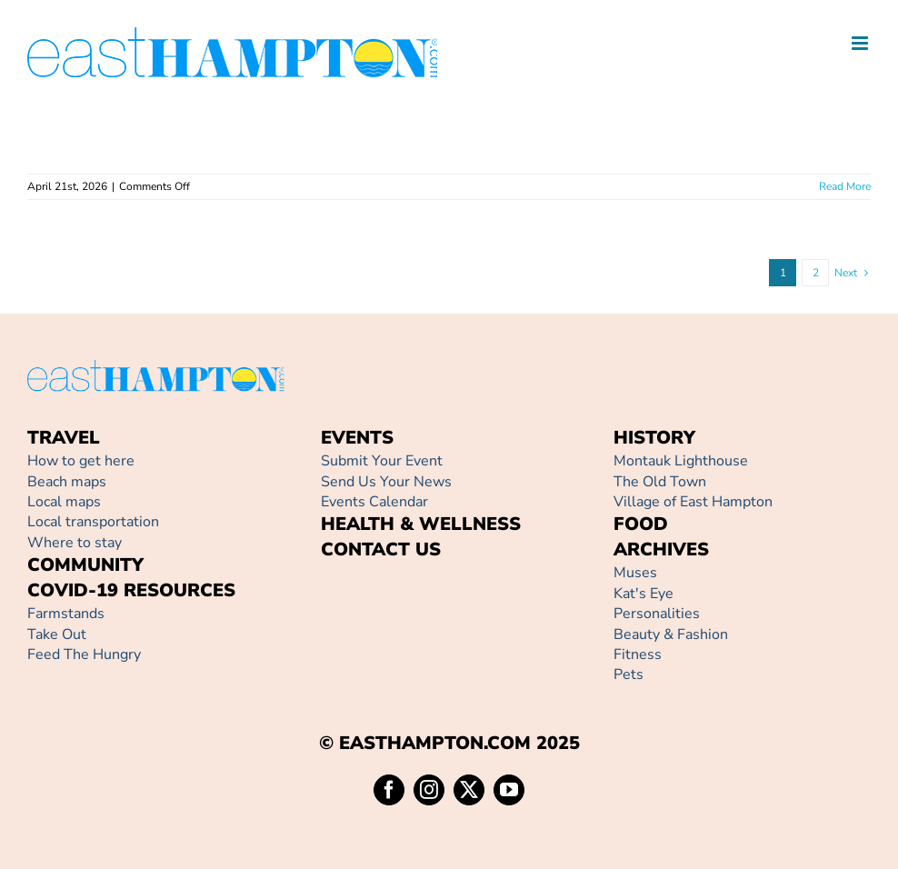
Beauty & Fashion (671, 634)
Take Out (56, 634)
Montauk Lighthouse (681, 461)
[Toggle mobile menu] (861, 43)
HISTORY (654, 437)
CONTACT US (381, 549)
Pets (629, 674)
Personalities (657, 614)
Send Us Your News (386, 482)
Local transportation (93, 522)
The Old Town (660, 482)
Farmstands (66, 614)
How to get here (81, 461)
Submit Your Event (382, 461)
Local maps (64, 502)
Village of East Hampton (693, 502)
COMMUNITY (85, 565)
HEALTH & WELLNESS (421, 524)
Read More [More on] (845, 186)
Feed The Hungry (84, 654)
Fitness (638, 654)
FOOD (641, 524)
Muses (635, 573)
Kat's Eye (644, 594)
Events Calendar (374, 502)
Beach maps (66, 482)
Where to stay (74, 543)
